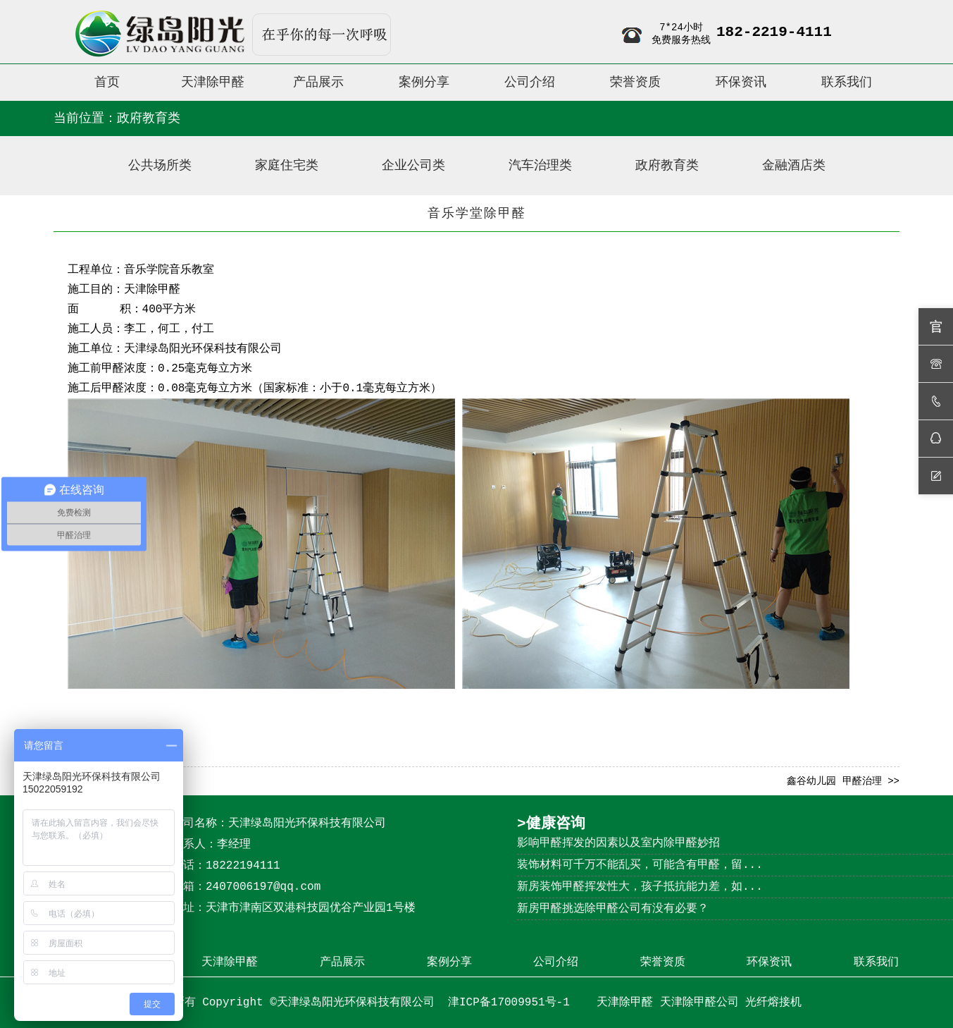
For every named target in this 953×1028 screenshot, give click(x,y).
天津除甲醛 (152, 289)
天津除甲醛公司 (699, 1002)
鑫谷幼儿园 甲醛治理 (834, 781)
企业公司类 (413, 166)
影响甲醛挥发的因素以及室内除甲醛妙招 (618, 843)
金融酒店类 (794, 166)
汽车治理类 (540, 166)
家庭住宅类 (286, 166)
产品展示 (342, 962)
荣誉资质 (662, 962)
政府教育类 (667, 166)
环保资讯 (769, 962)
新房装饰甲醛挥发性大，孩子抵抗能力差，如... (640, 887)
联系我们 (876, 962)
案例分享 (449, 962)
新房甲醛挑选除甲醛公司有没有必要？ (613, 908)
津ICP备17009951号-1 (512, 1002)
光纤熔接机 (773, 1002)
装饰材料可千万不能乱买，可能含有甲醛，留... (640, 865)
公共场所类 (160, 166)
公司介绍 (555, 962)
